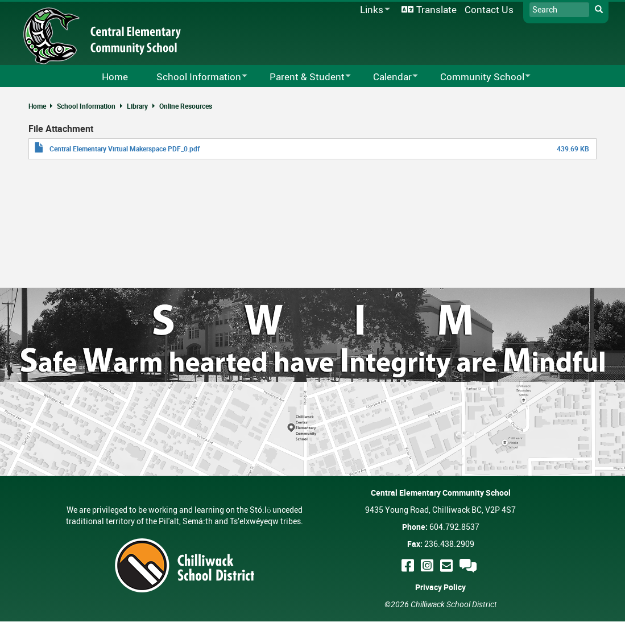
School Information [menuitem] (194, 77)
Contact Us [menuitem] (489, 9)
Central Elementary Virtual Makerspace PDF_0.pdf (124, 148)
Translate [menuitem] (436, 9)
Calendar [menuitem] (388, 77)
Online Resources (185, 105)
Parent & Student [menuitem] (303, 77)
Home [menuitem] (115, 76)
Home (37, 105)
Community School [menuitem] (478, 77)
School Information (86, 105)
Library (137, 105)
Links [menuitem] (373, 10)
